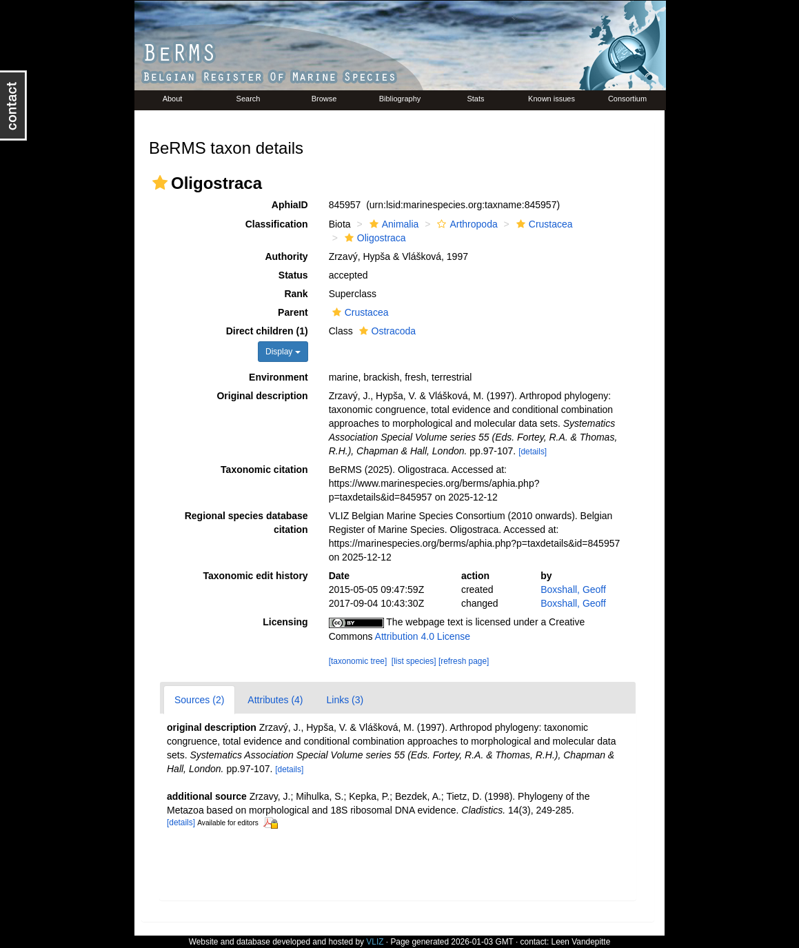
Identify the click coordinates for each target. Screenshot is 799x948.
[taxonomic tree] (358, 661)
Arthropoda (465, 224)
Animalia (392, 224)
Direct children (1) (267, 330)
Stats (475, 98)
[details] (532, 451)
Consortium (627, 98)
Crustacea (543, 224)
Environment (278, 377)
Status (293, 275)
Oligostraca (373, 237)
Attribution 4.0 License (423, 636)
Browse (324, 98)
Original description (261, 395)
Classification (276, 224)
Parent (293, 312)
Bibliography (400, 98)
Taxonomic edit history (255, 575)
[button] (160, 182)
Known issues (551, 98)
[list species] (414, 661)
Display (283, 351)
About (173, 98)
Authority (286, 256)
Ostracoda (386, 330)
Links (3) (345, 699)
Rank (295, 293)
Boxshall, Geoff (573, 589)
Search (248, 98)
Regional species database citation (246, 522)
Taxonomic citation (264, 469)
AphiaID (290, 204)
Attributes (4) (275, 699)
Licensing (285, 621)
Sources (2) (199, 699)
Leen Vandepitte (581, 942)
